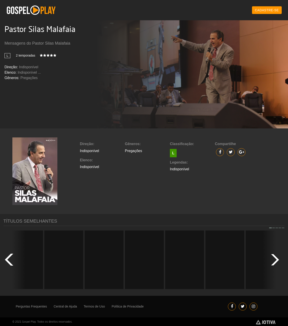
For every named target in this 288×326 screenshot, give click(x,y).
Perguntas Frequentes (31, 306)
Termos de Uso (94, 306)
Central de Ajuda (65, 306)
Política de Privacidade (128, 306)
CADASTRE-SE (267, 10)
